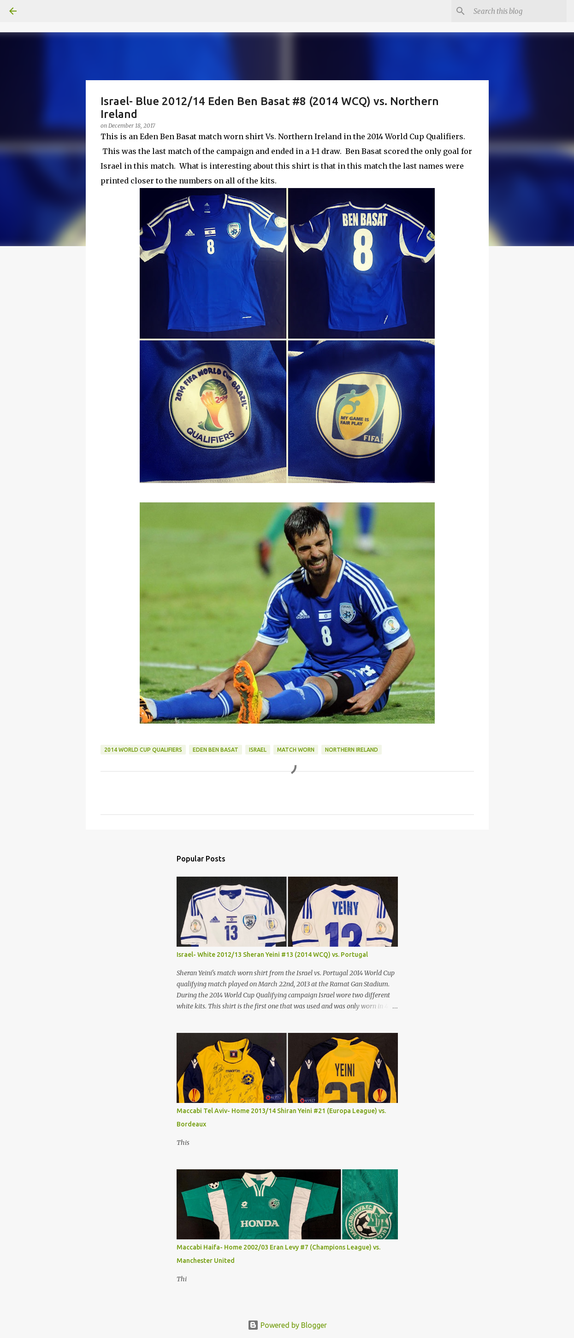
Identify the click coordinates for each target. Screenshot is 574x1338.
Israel (257, 750)
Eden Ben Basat (215, 750)
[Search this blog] (518, 11)
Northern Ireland (351, 750)
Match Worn (295, 750)
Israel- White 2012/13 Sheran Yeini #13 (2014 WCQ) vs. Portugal (272, 954)
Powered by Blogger (287, 1325)
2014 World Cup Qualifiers (143, 750)
